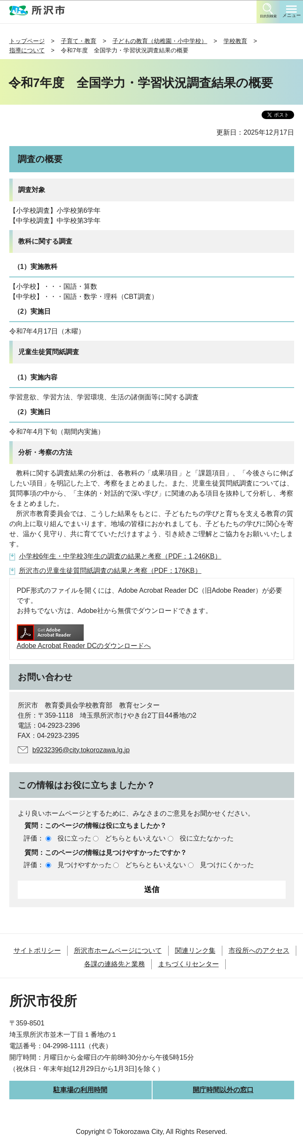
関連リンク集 (195, 950)
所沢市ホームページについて (118, 950)
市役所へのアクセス (259, 950)
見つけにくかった (227, 864)
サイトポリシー (37, 950)
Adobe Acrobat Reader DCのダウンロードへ (84, 636)
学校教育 (235, 41)
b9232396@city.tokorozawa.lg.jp (81, 750)
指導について (27, 50)
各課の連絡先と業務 (114, 964)
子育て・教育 (78, 41)
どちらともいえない (135, 838)
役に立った (74, 838)
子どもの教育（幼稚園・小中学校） (159, 41)
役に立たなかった (207, 838)
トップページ (27, 41)
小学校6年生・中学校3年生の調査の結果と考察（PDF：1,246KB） (120, 556)
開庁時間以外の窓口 (223, 1089)
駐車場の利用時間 (80, 1089)
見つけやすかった (84, 864)
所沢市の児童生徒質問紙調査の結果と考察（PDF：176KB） (110, 570)
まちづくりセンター (188, 964)
